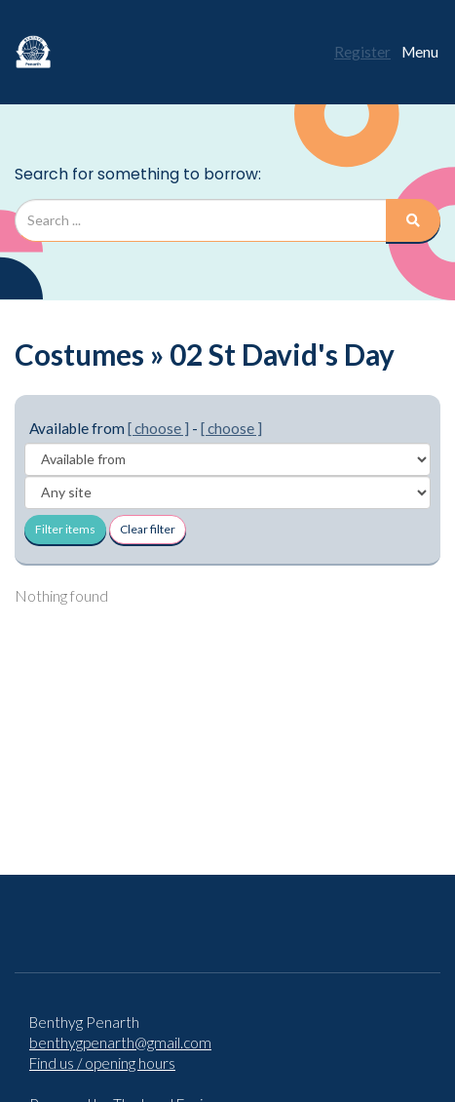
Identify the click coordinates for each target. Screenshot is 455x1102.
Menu (419, 51)
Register (362, 51)
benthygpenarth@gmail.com (120, 1042)
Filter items (65, 529)
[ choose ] (158, 428)
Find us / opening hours (102, 1063)
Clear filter (147, 529)
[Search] (413, 220)
